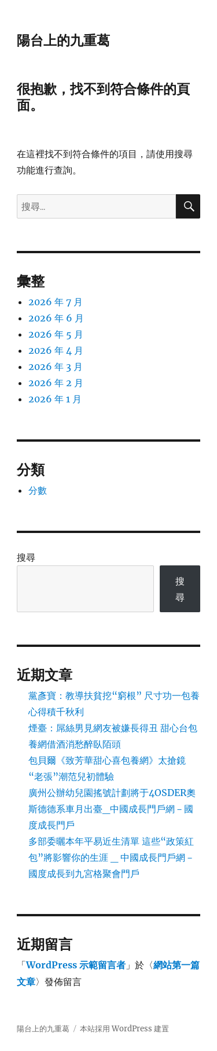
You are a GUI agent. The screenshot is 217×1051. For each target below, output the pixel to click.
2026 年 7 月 (55, 302)
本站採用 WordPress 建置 (124, 1029)
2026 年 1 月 (55, 399)
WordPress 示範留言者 (76, 965)
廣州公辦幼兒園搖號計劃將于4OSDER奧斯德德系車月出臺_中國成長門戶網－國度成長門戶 (112, 809)
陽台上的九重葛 (63, 40)
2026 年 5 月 (55, 334)
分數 (37, 490)
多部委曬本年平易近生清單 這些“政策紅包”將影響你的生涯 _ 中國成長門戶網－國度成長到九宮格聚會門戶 (111, 857)
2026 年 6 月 (56, 318)
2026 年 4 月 (55, 350)
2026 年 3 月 (55, 366)
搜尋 (26, 557)
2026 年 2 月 (55, 382)
